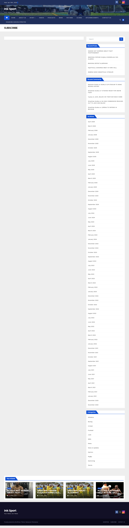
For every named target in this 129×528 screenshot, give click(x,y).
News (90, 443)
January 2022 (92, 344)
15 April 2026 (13, 495)
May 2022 (91, 326)
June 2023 (91, 270)
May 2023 (91, 274)
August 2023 (92, 261)
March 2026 (92, 126)
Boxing (90, 421)
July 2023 (91, 265)
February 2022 (92, 339)
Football (90, 430)
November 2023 (93, 248)
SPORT (32, 17)
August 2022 (92, 313)
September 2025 (93, 152)
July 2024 (91, 213)
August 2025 (92, 156)
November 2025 (93, 143)
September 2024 (93, 204)
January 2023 (92, 291)
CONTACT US (106, 17)
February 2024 (92, 235)
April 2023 (91, 278)
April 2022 (91, 331)
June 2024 (91, 217)
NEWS (61, 17)
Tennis (90, 465)
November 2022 (93, 300)
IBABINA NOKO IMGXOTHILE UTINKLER (100, 72)
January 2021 (92, 396)
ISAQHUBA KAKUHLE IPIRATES (16, 22)
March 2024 (92, 230)
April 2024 (91, 226)
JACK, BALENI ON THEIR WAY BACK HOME (109, 97)
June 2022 (91, 322)
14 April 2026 (43, 495)
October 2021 (92, 357)
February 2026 (92, 130)
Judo (89, 435)
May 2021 (91, 378)
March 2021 (91, 387)
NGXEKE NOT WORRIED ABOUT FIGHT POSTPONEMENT (18, 492)
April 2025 (91, 174)
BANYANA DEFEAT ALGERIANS (98, 63)
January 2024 (92, 239)
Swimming (91, 461)
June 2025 (91, 165)
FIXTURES (70, 17)
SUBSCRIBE (114, 522)
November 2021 (93, 352)
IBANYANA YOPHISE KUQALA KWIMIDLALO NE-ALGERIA (48, 492)
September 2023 (93, 257)
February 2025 (92, 182)
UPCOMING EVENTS (92, 17)
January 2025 (92, 187)
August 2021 (92, 365)
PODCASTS (51, 17)
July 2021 (91, 370)
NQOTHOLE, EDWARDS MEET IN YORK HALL (102, 67)
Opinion (90, 452)
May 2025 (91, 169)
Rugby (90, 456)
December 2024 (93, 191)
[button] (120, 20)
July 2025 (91, 161)
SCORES (79, 17)
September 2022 (93, 309)
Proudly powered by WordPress (12, 522)
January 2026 (92, 135)
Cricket (90, 426)
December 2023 (93, 243)
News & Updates (93, 448)
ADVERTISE (106, 522)
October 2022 (92, 304)
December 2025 (93, 139)
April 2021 (91, 383)
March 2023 (92, 283)
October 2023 (92, 252)
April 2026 (91, 121)
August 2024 (92, 209)
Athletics (91, 417)
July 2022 (91, 317)
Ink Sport (10, 9)
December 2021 (93, 348)
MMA (89, 439)
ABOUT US (22, 17)
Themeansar (35, 522)
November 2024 (93, 196)
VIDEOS (41, 17)
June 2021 (91, 374)
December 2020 (93, 400)
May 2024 (91, 222)
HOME (13, 17)
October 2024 (92, 200)
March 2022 (92, 335)
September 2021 (93, 361)
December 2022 (93, 296)
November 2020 (93, 405)
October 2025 (92, 148)
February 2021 (92, 392)
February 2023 (92, 287)
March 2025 (92, 178)
